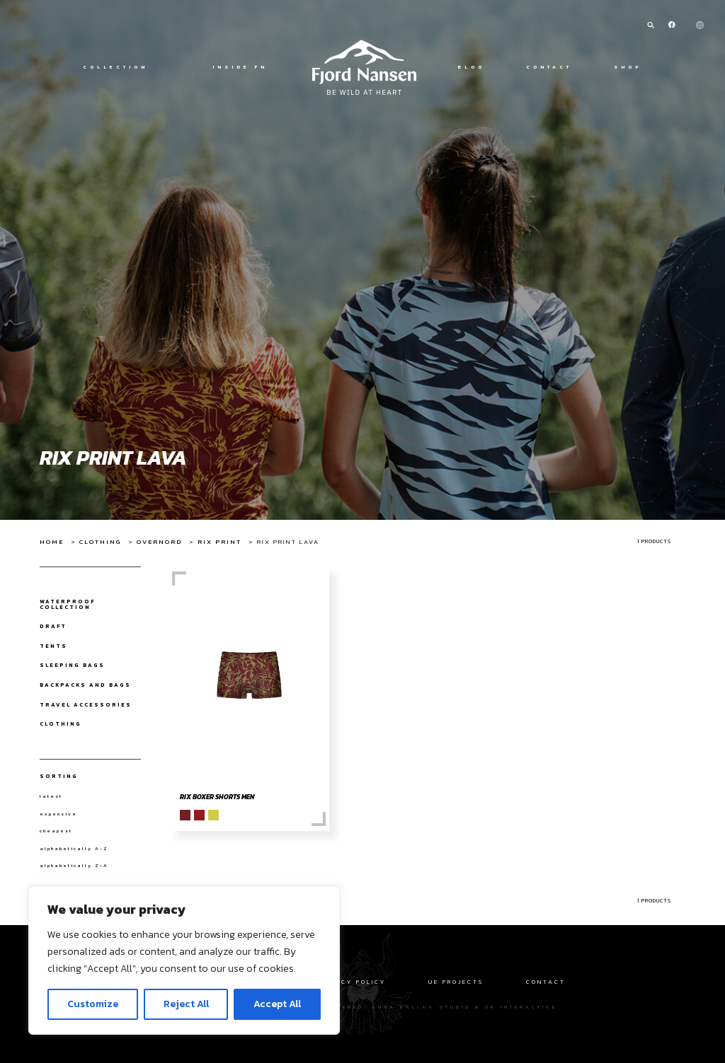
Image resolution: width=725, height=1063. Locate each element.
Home (52, 542)
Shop (628, 67)
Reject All (186, 1004)
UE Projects (456, 981)
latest (51, 796)
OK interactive (521, 1006)
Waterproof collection (67, 604)
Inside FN (240, 67)
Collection (115, 67)
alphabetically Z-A (74, 865)
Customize (92, 1004)
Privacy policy (351, 981)
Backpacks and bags (85, 685)
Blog (471, 67)
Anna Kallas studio (421, 1006)
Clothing (100, 542)
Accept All (277, 1004)
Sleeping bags (72, 665)
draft (53, 626)
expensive (58, 814)
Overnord (159, 542)
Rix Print (219, 542)
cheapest (56, 831)
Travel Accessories (86, 705)
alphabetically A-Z (74, 848)
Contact (549, 67)
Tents (53, 646)
